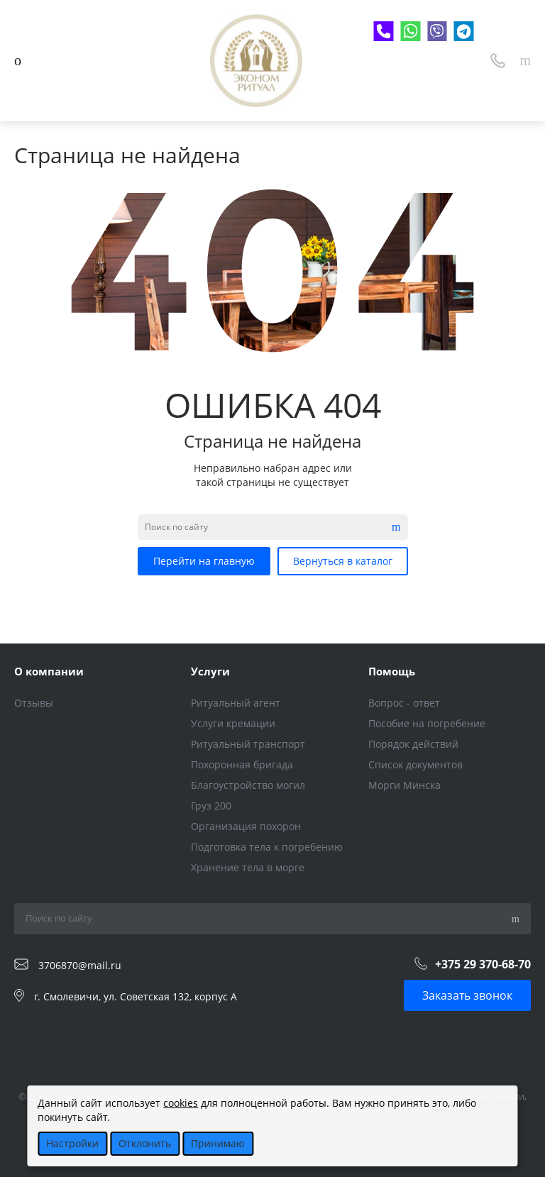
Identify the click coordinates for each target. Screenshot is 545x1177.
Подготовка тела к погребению (267, 846)
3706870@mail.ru (79, 964)
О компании (49, 671)
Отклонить (145, 1143)
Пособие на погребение (426, 723)
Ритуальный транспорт (248, 744)
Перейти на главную (204, 561)
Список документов (415, 764)
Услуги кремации (233, 723)
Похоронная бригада (242, 764)
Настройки (72, 1143)
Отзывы (33, 702)
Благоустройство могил (248, 785)
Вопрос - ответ (404, 702)
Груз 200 (211, 805)
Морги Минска (404, 785)
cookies (180, 1103)
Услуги (210, 671)
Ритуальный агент (235, 702)
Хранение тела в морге (247, 867)
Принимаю (218, 1143)
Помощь (391, 671)
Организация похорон (246, 826)
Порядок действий (413, 744)
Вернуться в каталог (342, 561)
